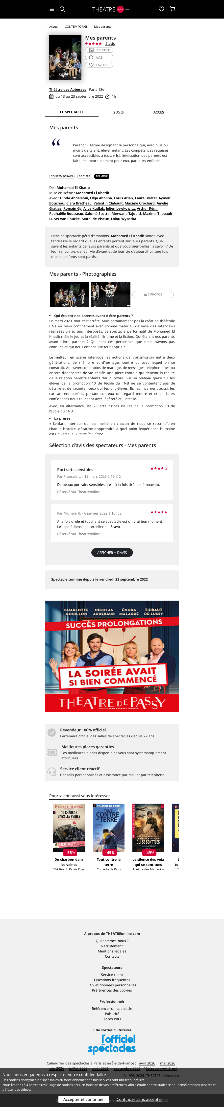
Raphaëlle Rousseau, (66, 213)
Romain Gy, (72, 208)
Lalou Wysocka (123, 218)
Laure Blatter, (146, 198)
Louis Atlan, (124, 198)
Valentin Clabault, (109, 203)
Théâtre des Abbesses (67, 89)
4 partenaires (36, 1085)
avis (95, 57)
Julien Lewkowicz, (121, 208)
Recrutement (112, 963)
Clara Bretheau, (79, 203)
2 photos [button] (153, 294)
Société (84, 176)
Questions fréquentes (112, 996)
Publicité (112, 1030)
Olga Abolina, (101, 198)
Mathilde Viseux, (96, 218)
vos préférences (115, 1085)
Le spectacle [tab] (72, 112)
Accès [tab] (158, 112)
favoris (98, 65)
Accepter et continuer (83, 1099)
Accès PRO (112, 1036)
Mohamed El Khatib (73, 187)
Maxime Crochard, (140, 203)
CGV (91, 1002)
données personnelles (118, 1002)
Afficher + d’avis (112, 552)
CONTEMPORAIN (62, 176)
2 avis (110, 43)
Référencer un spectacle (112, 1025)
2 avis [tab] (118, 112)
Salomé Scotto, (98, 213)
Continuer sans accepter (139, 1099)
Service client (112, 991)
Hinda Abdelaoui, (74, 198)
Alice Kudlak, (94, 208)
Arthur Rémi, (147, 208)
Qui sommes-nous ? (112, 957)
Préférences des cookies (112, 1007)
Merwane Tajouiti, (127, 213)
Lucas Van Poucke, (65, 218)
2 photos (100, 50)
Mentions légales (112, 968)
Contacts (112, 973)
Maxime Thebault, (158, 213)
